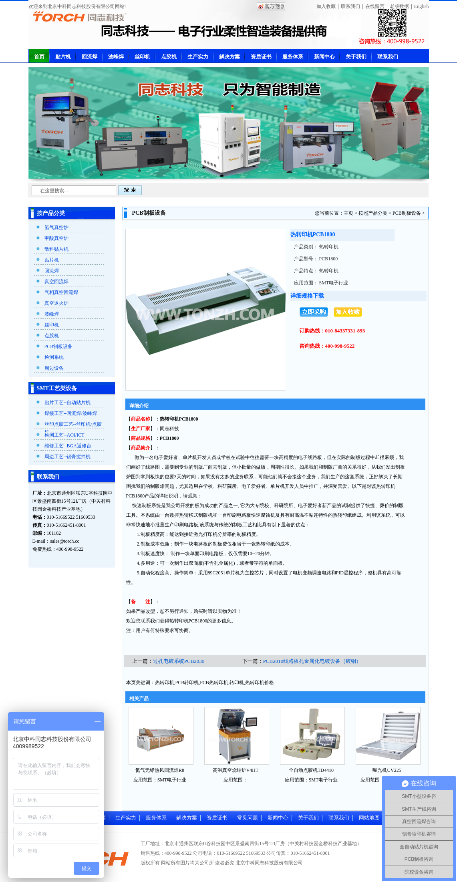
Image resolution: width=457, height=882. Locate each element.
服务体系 (292, 57)
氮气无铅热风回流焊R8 (159, 770)
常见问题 (247, 818)
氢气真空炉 (56, 227)
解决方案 (229, 57)
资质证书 (261, 57)
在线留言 (375, 6)
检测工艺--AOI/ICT (64, 435)
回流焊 (89, 57)
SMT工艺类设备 (57, 388)
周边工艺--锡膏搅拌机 (67, 456)
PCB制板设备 (58, 346)
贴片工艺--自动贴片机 (67, 402)
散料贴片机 (56, 249)
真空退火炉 (56, 303)
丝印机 (142, 57)
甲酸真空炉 (56, 238)
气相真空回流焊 (61, 292)
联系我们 (350, 6)
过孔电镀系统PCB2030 (179, 661)
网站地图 (369, 818)
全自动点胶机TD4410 (311, 770)
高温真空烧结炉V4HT (236, 770)
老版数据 (399, 6)
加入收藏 (326, 6)
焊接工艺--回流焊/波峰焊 (70, 413)
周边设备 (54, 368)
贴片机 (63, 57)
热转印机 (169, 419)
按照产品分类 (372, 213)
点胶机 (169, 57)
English (421, 6)
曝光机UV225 (386, 770)
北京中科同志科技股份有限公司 (269, 863)
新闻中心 (324, 57)
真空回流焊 (56, 281)
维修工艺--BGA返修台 (67, 446)
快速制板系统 (146, 505)
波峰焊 (116, 57)
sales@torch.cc (64, 541)
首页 (39, 57)
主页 (348, 213)
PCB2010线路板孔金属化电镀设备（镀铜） (312, 661)
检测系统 (54, 357)
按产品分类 (51, 213)
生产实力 (197, 57)
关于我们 (356, 57)
